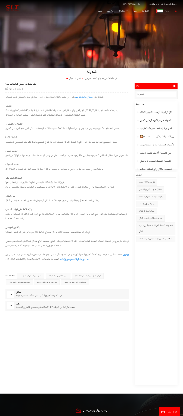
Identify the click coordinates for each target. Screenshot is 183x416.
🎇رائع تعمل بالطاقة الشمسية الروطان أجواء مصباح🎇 (157, 137)
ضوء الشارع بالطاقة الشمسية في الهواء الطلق (100, 393)
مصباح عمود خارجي (93, 388)
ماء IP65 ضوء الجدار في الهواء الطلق (47, 282)
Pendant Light (93, 398)
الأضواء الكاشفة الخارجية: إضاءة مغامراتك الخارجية (157, 129)
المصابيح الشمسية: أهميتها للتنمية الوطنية (157, 153)
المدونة (143, 94)
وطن (100, 11)
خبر (135, 11)
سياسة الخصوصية (129, 411)
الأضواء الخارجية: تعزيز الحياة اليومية (156, 145)
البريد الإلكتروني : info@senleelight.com (163, 4)
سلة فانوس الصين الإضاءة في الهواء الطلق (156, 245)
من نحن (110, 11)
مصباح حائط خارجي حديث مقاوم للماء (58, 276)
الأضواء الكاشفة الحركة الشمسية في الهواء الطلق (156, 235)
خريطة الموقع (72, 411)
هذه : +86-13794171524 (131, 4)
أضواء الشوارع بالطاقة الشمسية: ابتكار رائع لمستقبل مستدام (157, 169)
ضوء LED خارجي (147, 189)
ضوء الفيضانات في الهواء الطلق (97, 375)
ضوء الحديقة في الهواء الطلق (150, 225)
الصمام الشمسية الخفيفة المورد (55, 393)
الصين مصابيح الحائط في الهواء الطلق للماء (30, 276)
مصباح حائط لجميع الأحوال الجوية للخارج (19, 282)
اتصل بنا (145, 11)
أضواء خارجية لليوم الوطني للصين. (155, 121)
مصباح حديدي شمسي (52, 388)
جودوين (126, 254)
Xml (107, 411)
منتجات (122, 11)
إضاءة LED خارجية (147, 211)
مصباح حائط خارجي (84, 97)
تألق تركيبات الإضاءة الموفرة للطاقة (155, 113)
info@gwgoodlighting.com (74, 259)
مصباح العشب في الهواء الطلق (96, 384)
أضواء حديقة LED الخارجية (55, 379)
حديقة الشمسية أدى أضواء (54, 384)
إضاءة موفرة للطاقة (146, 218)
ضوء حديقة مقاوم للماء (53, 375)
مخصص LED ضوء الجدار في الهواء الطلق (75, 282)
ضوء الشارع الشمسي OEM (150, 196)
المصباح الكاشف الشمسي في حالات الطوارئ (59, 370)
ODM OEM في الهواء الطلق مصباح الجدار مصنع (88, 276)
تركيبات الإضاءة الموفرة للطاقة (151, 203)
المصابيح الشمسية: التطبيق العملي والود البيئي (157, 161)
